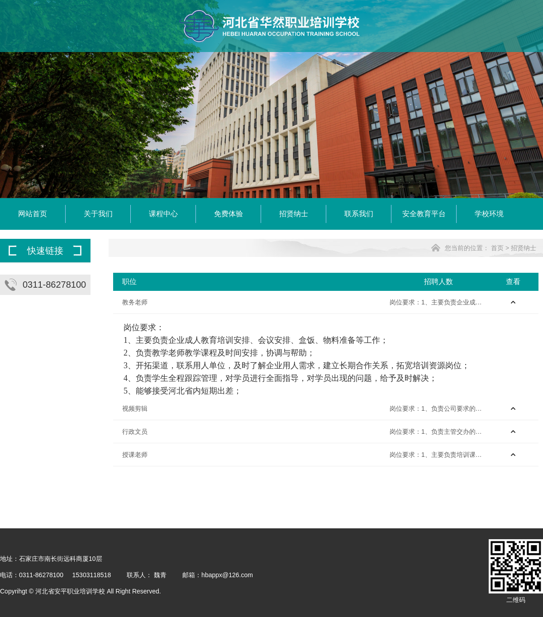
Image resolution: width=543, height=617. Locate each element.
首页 (497, 248)
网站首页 (32, 214)
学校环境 (489, 214)
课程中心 (163, 214)
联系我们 (358, 214)
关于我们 (98, 214)
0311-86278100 (54, 285)
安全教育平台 (424, 214)
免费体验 (228, 214)
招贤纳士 (293, 214)
